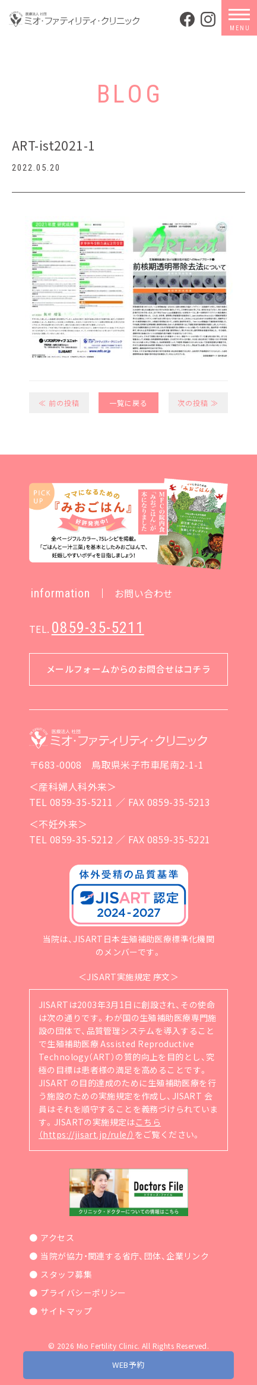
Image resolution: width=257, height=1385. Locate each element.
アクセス (57, 1237)
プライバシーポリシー (83, 1292)
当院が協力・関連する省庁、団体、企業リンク (124, 1256)
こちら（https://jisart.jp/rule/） (100, 1128)
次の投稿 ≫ (197, 403)
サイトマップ (66, 1311)
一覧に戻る (128, 403)
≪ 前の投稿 (59, 403)
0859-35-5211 (98, 627)
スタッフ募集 (66, 1274)
